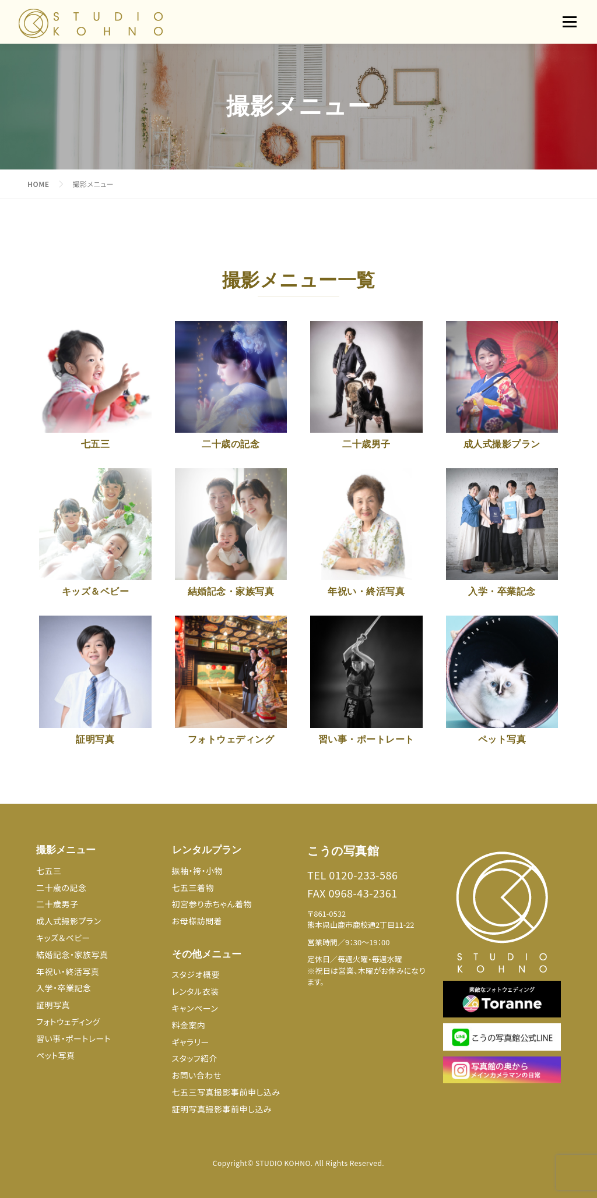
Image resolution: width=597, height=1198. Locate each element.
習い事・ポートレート (73, 1038)
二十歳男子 (57, 904)
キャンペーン (195, 1008)
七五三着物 (193, 887)
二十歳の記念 (61, 887)
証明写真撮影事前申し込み (222, 1109)
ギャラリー (190, 1042)
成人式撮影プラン (68, 921)
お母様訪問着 (197, 921)
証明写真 (53, 1004)
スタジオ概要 (196, 974)
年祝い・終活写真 (67, 971)
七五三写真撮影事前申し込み (226, 1092)
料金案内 (189, 1025)
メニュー (569, 22)
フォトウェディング (68, 1021)
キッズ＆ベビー (63, 937)
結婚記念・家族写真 (72, 954)
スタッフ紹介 (195, 1058)
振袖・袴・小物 (197, 871)
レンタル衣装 (195, 991)
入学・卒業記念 (64, 988)
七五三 (49, 871)
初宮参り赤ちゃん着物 (212, 904)
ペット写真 (55, 1055)
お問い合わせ (197, 1075)
